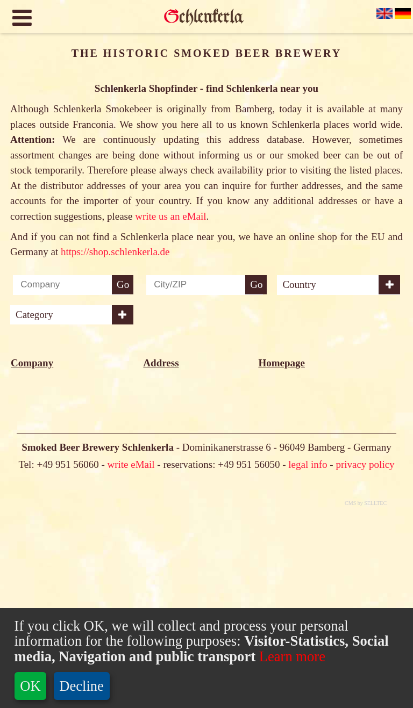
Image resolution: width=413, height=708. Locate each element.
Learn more (290, 656)
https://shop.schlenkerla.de (115, 251)
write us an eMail (170, 216)
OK (30, 686)
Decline (81, 686)
